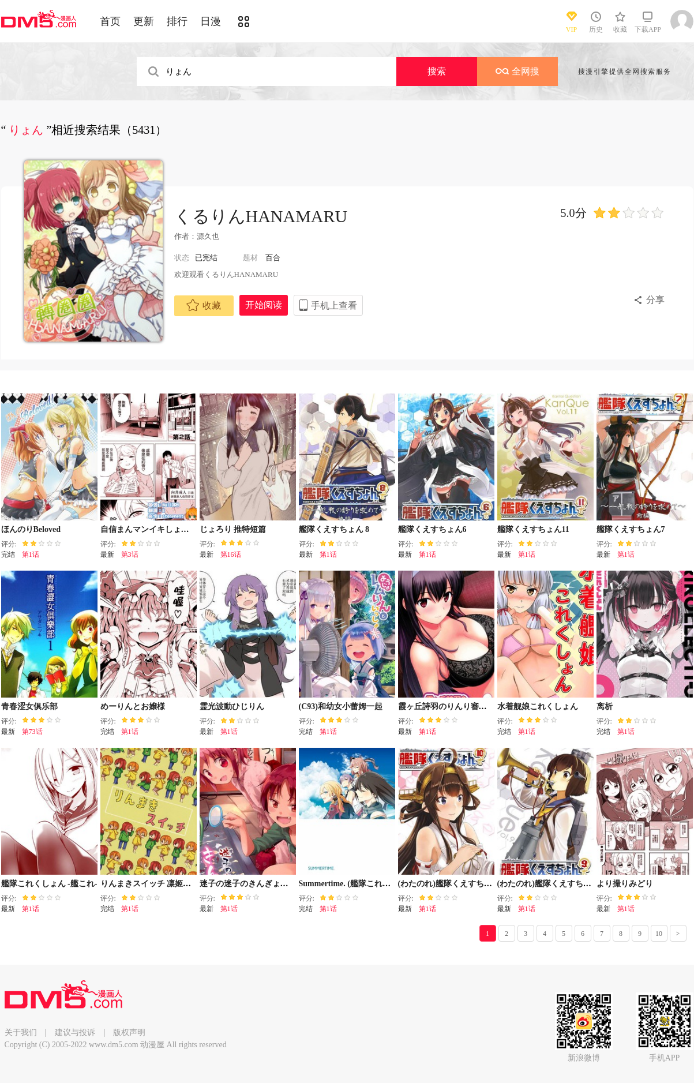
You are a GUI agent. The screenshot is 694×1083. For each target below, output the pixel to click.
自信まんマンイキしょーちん (152, 529)
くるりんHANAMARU (261, 216)
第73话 (32, 732)
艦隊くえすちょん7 (631, 529)
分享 (655, 300)
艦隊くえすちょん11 (533, 529)
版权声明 (129, 1032)
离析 (605, 706)
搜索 (436, 71)
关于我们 (21, 1032)
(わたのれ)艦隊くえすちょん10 (453, 883)
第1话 (30, 554)
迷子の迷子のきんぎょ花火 (248, 883)
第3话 (129, 554)
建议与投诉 (75, 1032)
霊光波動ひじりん (232, 706)
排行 (177, 21)
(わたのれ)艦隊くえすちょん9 (550, 883)
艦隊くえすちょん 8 (334, 529)
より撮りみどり (625, 883)
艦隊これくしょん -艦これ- (49, 883)
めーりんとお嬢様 (132, 706)
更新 (143, 21)
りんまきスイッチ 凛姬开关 (150, 883)
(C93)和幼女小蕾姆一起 (340, 706)
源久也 (208, 236)
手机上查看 (334, 305)
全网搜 (517, 71)
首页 (110, 21)
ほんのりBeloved (31, 529)
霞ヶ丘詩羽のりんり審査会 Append (461, 706)
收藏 (203, 305)
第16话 (230, 554)
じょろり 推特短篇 (233, 529)
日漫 (210, 21)
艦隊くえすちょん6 (432, 529)
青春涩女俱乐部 (29, 706)
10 (658, 934)
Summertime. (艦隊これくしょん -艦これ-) (374, 883)
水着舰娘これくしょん (537, 706)
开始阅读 (263, 305)
